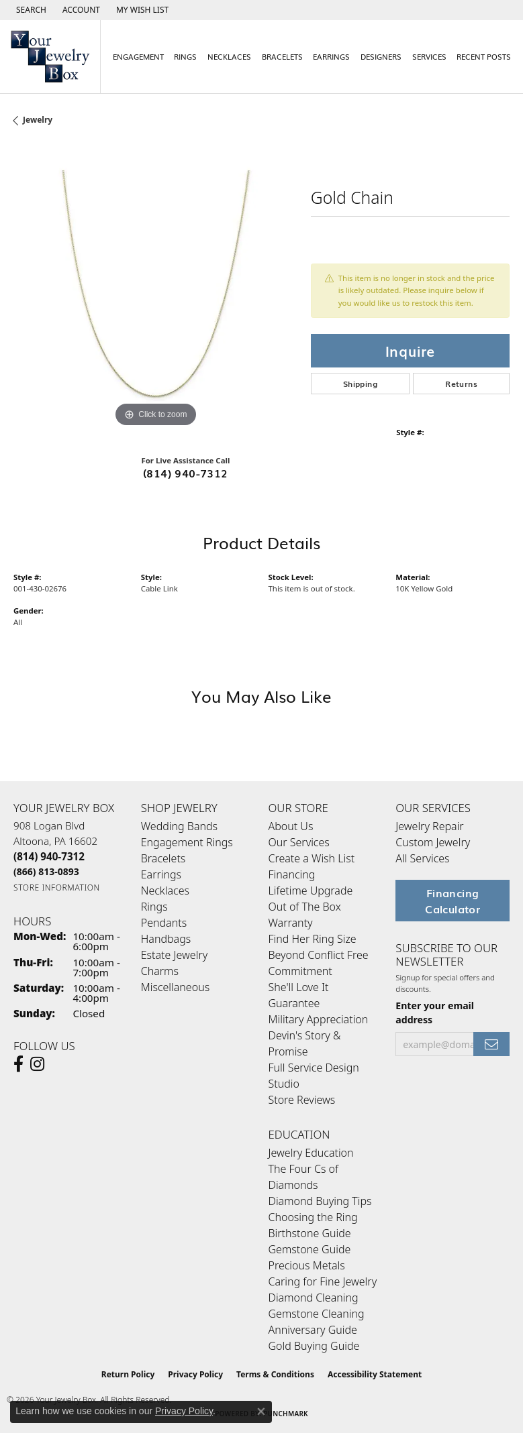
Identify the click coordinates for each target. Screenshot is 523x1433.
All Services (422, 858)
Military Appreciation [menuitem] (319, 1019)
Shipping (360, 384)
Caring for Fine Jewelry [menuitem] (323, 1281)
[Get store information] (56, 887)
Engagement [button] (138, 56)
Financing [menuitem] (292, 874)
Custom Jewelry (432, 842)
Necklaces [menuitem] (165, 890)
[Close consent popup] (261, 1412)
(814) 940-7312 (185, 473)
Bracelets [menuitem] (163, 858)
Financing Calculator (452, 900)
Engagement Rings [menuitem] (187, 842)
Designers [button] (381, 56)
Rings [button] (185, 56)
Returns (461, 384)
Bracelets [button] (282, 56)
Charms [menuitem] (160, 971)
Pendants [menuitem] (164, 922)
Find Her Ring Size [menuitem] (312, 938)
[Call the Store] (49, 856)
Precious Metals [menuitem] (307, 1265)
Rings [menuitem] (154, 906)
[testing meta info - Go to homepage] (50, 56)
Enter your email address (434, 1012)
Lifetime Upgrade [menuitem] (311, 890)
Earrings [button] (331, 56)
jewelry (37, 119)
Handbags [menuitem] (166, 938)
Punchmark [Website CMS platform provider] (285, 1413)
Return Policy (128, 1374)
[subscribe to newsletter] (491, 1044)
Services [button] (429, 56)
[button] (29, 10)
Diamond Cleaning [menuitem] (314, 1297)
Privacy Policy (195, 1374)
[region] (155, 289)
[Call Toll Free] (46, 871)
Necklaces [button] (229, 56)
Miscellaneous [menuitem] (175, 987)
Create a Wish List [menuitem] (312, 858)
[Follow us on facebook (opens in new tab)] (18, 1064)
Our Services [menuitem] (299, 842)
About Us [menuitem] (291, 826)
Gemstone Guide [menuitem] (310, 1249)
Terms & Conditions (275, 1374)
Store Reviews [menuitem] (302, 1099)
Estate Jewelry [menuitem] (174, 955)
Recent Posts (484, 56)
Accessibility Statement (375, 1374)
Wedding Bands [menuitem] (179, 826)
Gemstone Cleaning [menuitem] (317, 1313)
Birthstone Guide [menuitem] (310, 1233)
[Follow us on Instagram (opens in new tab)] (37, 1064)
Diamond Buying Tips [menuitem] (320, 1201)
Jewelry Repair (429, 826)
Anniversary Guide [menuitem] (313, 1329)
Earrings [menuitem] (161, 874)
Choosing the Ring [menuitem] (313, 1217)
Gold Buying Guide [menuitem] (314, 1345)
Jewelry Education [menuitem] (311, 1152)
